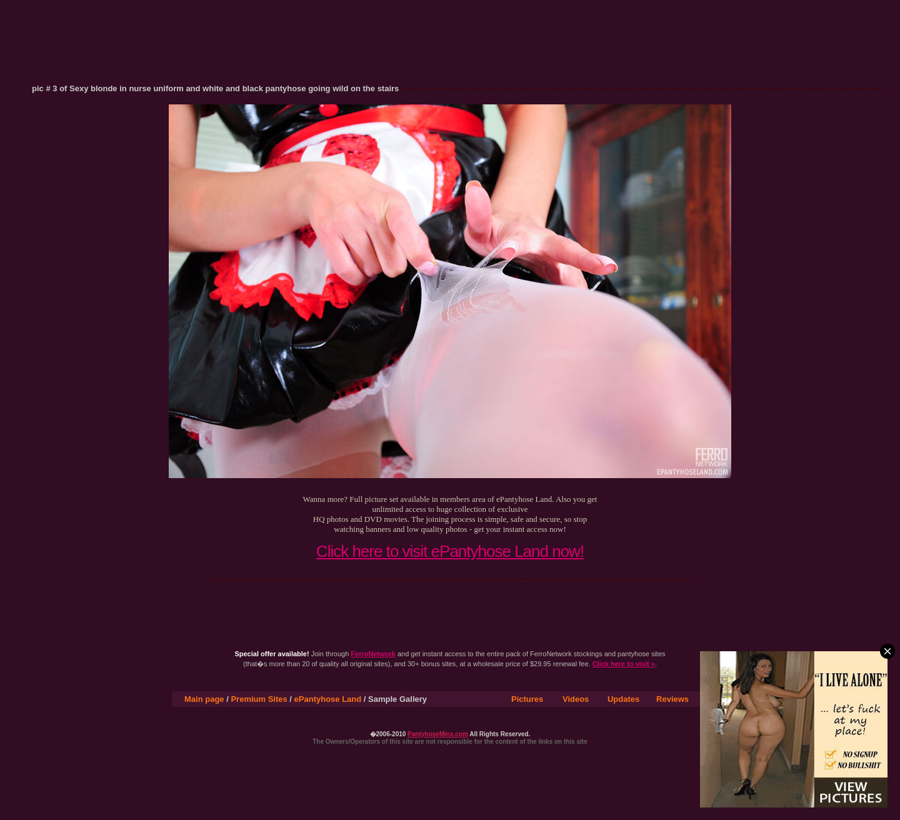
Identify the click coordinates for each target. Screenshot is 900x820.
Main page (204, 699)
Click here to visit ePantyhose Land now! (450, 551)
